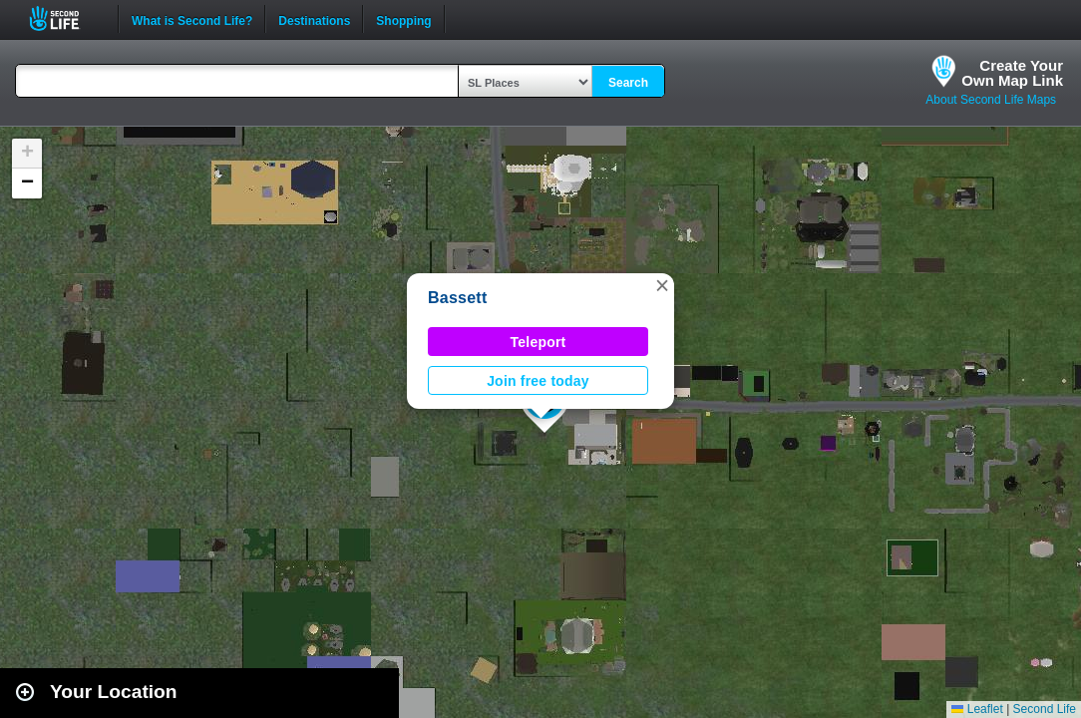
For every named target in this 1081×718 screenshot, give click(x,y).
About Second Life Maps (990, 100)
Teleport (538, 342)
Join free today (538, 381)
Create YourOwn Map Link (1012, 73)
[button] (662, 285)
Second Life (65, 18)
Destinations (314, 19)
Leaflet (976, 709)
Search (628, 83)
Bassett (458, 297)
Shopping (403, 19)
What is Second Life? (192, 19)
